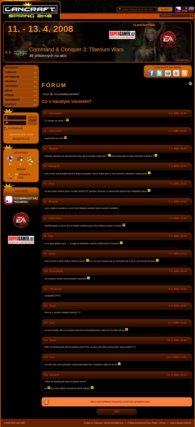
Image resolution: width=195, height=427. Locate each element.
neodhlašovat (15, 128)
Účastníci (11, 86)
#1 (45, 113)
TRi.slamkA (56, 289)
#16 (45, 375)
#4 (45, 166)
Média (9, 90)
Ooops (51, 253)
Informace (12, 76)
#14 (45, 340)
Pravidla (11, 81)
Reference (12, 99)
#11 (45, 289)
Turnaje (10, 72)
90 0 (22, 176)
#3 (45, 148)
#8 (45, 236)
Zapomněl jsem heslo (21, 134)
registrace (20, 138)
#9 (45, 253)
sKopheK (53, 148)
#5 (45, 184)
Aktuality (11, 67)
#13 (45, 323)
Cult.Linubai (54, 113)
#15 (45, 357)
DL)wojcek (53, 166)
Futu (50, 236)
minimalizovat (182, 60)
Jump (51, 184)
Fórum (46, 94)
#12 (45, 306)
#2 (45, 131)
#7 (45, 218)
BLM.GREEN (56, 271)
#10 (45, 271)
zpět (117, 412)
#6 (45, 201)
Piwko (53, 306)
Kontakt (10, 104)
